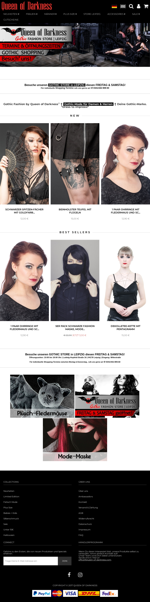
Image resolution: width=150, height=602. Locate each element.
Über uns (83, 491)
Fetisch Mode (10, 502)
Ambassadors (86, 497)
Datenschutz (85, 524)
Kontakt (83, 502)
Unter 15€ (8, 530)
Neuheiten (8, 491)
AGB (81, 513)
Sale (5, 524)
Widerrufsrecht (86, 519)
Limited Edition (11, 497)
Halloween (8, 535)
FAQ (81, 535)
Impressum (85, 530)
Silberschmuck (11, 519)
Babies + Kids (10, 513)
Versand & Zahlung (88, 508)
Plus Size (7, 508)
